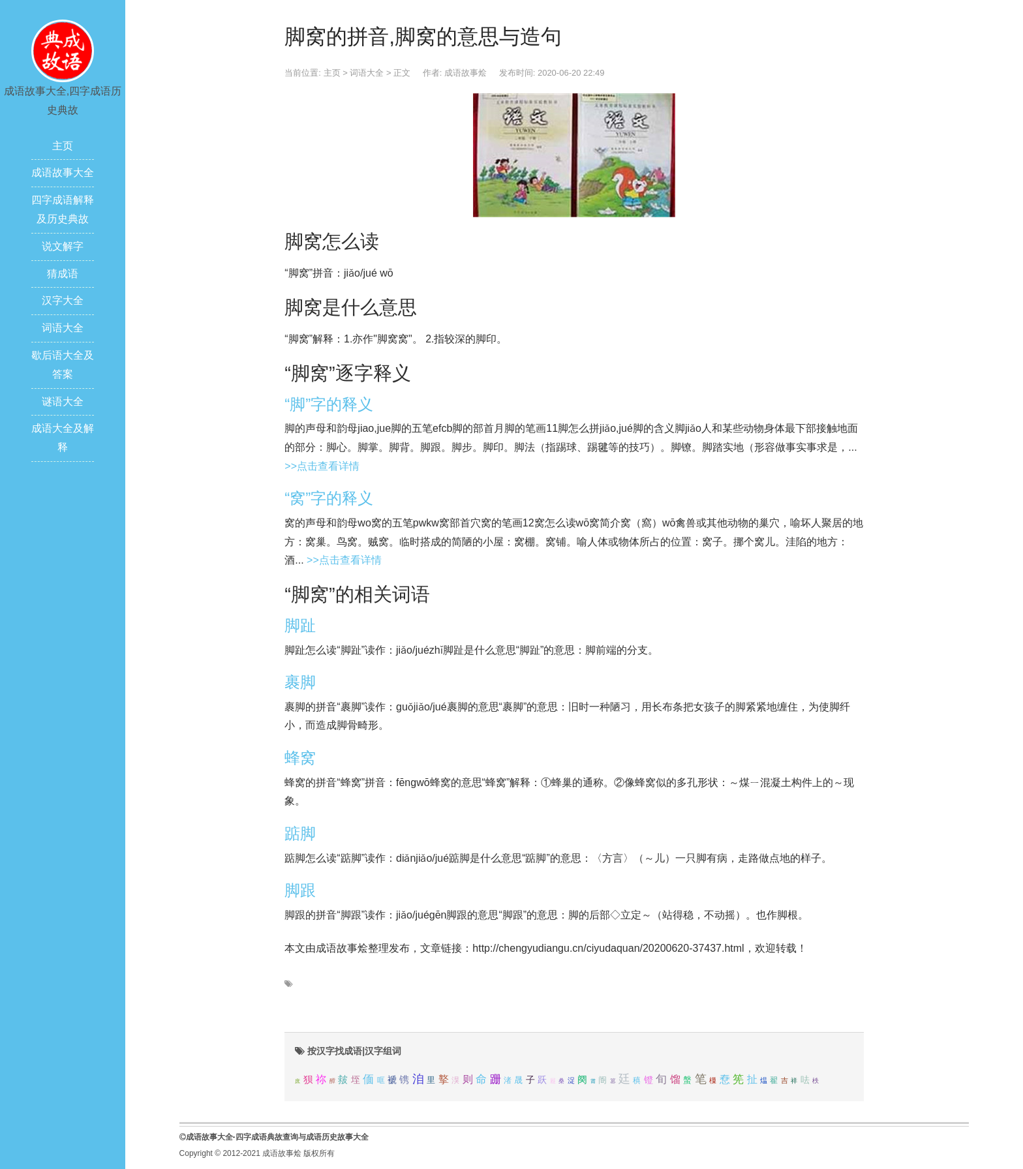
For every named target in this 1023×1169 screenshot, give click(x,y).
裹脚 (300, 682)
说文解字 (63, 246)
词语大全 (63, 327)
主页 (62, 145)
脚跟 (300, 890)
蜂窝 (300, 758)
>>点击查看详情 (321, 466)
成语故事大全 (62, 172)
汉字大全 (63, 300)
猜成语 (62, 273)
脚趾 (300, 625)
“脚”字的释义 (328, 404)
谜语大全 (63, 401)
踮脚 (300, 833)
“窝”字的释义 (328, 498)
